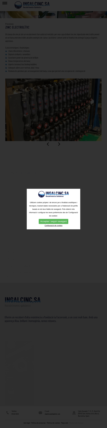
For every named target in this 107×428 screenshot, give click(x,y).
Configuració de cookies (53, 223)
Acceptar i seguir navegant (53, 218)
